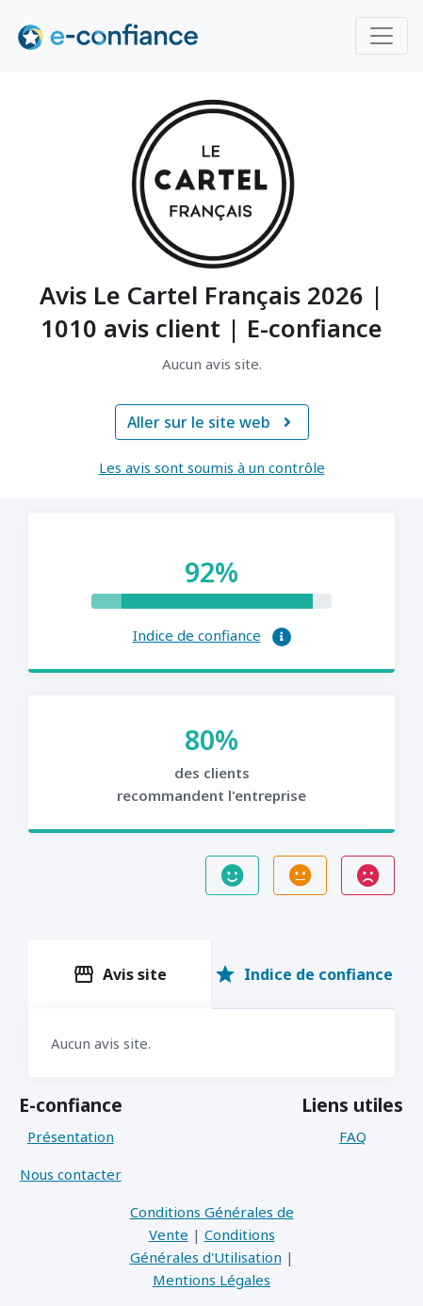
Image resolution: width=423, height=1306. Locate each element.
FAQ (352, 1136)
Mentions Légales (211, 1279)
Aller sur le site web (212, 422)
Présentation (70, 1136)
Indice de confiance (197, 635)
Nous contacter (71, 1174)
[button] (281, 637)
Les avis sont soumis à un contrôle (212, 467)
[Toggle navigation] (381, 36)
